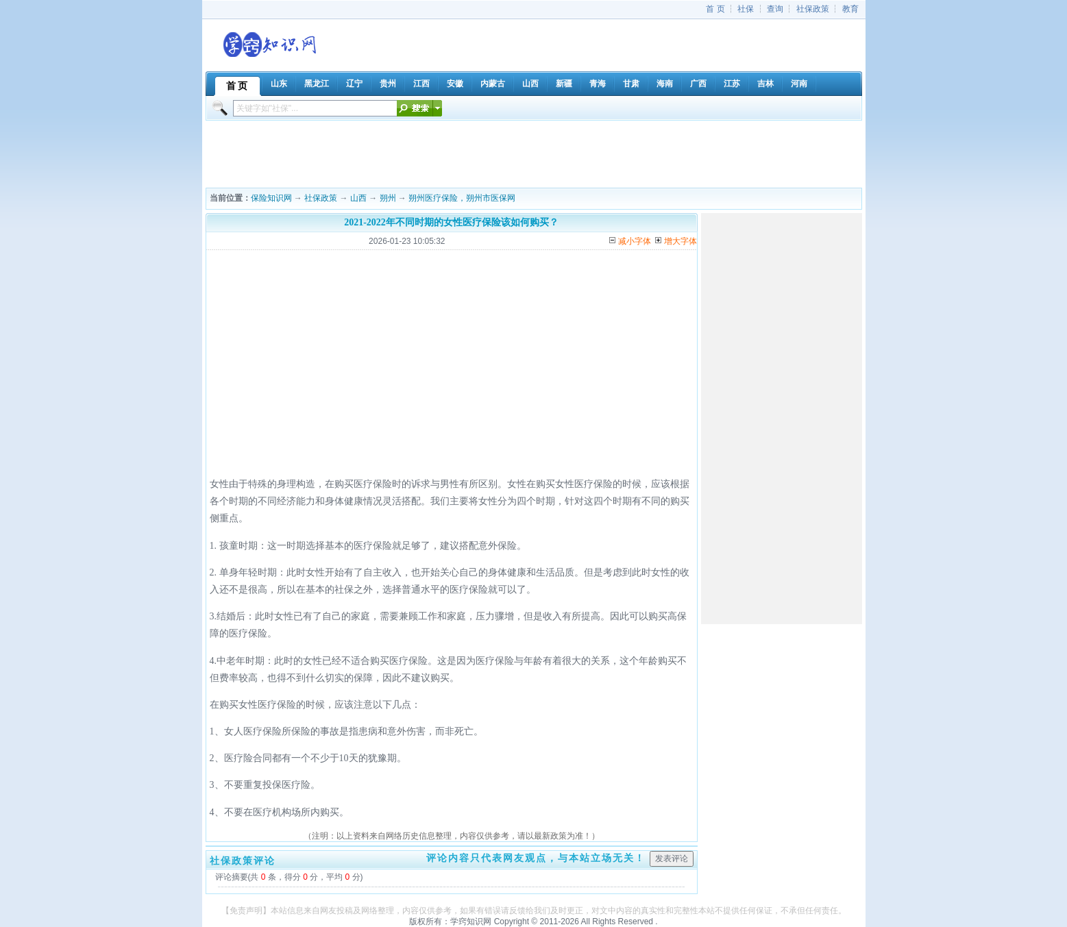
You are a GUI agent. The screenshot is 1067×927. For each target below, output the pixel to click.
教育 (850, 9)
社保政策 (812, 9)
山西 (358, 198)
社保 (745, 9)
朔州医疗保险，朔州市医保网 (461, 198)
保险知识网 (271, 198)
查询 (775, 9)
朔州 (388, 198)
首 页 (715, 9)
